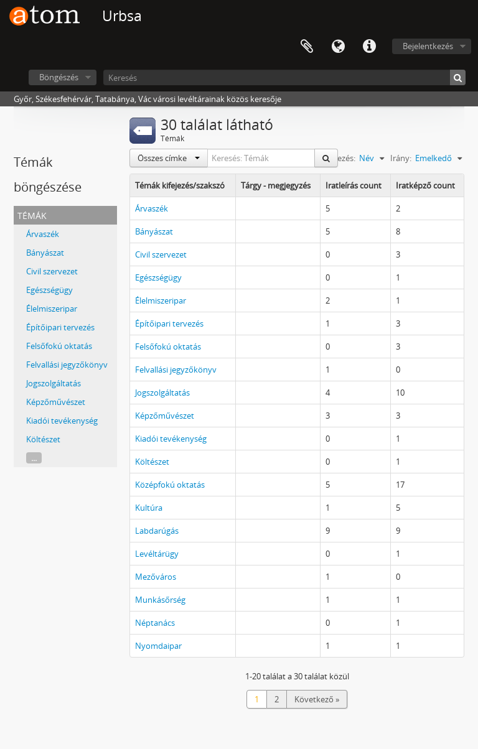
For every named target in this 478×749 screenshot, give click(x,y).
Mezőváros (155, 576)
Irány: (400, 158)
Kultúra (148, 507)
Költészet (43, 439)
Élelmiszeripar (51, 308)
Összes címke (169, 158)
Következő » (316, 699)
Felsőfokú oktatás (59, 345)
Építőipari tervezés (60, 327)
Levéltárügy (157, 553)
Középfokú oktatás (170, 484)
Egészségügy (49, 289)
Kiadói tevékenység (62, 420)
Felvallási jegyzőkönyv (67, 364)
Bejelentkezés (428, 46)
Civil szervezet (52, 271)
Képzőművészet (55, 401)
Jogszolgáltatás (53, 383)
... (34, 457)
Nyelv (338, 46)
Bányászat (45, 252)
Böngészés (58, 77)
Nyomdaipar (158, 645)
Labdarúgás (157, 530)
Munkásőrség (160, 599)
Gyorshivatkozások (369, 46)
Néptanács (155, 622)
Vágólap (306, 46)
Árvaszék (42, 234)
